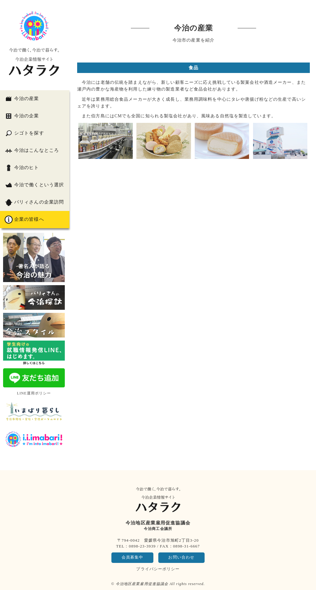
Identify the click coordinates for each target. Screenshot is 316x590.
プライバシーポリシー (158, 569)
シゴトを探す (24, 133)
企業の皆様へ (24, 220)
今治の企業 (22, 116)
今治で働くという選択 (34, 185)
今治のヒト (22, 168)
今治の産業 (22, 99)
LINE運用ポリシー (34, 393)
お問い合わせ (181, 557)
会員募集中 (132, 557)
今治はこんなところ (32, 151)
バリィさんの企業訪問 (34, 202)
